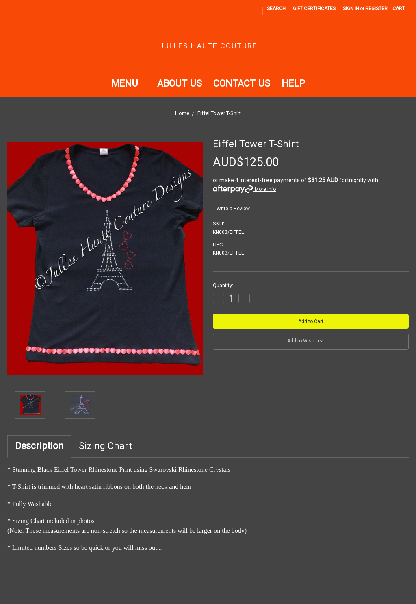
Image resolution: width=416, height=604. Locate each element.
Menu (128, 83)
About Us (179, 83)
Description (39, 445)
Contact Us (241, 83)
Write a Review (233, 209)
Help (293, 83)
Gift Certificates (314, 8)
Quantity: (223, 285)
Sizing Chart (105, 445)
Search (276, 8)
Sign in (351, 8)
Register (376, 8)
